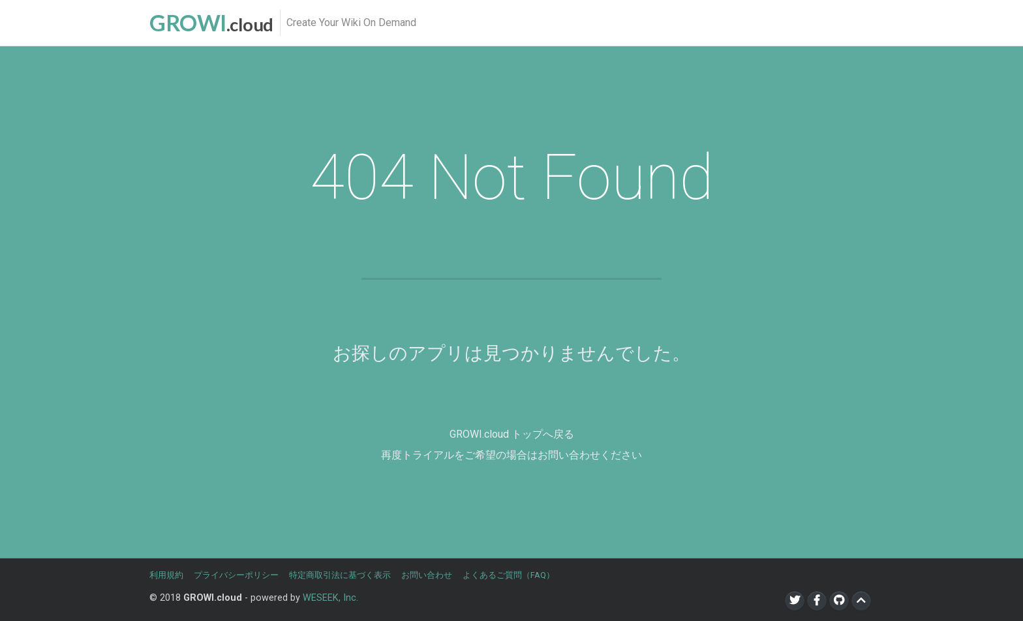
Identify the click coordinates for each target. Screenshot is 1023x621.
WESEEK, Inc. (330, 597)
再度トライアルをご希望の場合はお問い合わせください (511, 455)
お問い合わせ (426, 575)
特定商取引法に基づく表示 (340, 575)
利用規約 (166, 575)
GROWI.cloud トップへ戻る (512, 434)
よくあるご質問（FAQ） (509, 575)
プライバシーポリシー (236, 575)
